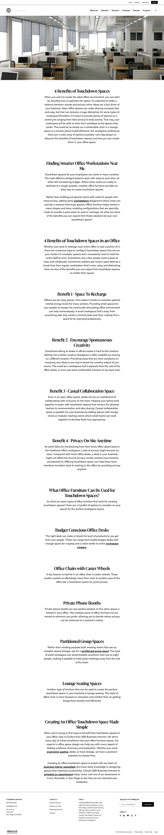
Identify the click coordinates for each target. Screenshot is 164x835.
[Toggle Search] (156, 10)
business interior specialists (59, 766)
